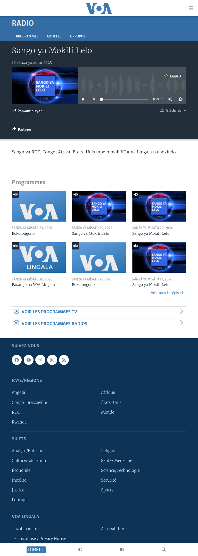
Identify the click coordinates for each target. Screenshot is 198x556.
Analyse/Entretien (29, 451)
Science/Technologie (120, 470)
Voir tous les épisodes (168, 293)
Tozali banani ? (26, 529)
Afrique (108, 392)
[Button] (21, 130)
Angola (18, 392)
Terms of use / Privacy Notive (39, 538)
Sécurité (108, 480)
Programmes (27, 36)
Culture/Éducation (29, 460)
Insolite (19, 480)
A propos (77, 36)
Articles (54, 36)
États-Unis (111, 402)
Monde (107, 412)
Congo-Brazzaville (29, 402)
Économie (21, 470)
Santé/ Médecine (116, 460)
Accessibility (112, 529)
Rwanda (19, 422)
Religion (109, 451)
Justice (18, 490)
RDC (16, 412)
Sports (107, 490)
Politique (20, 500)
